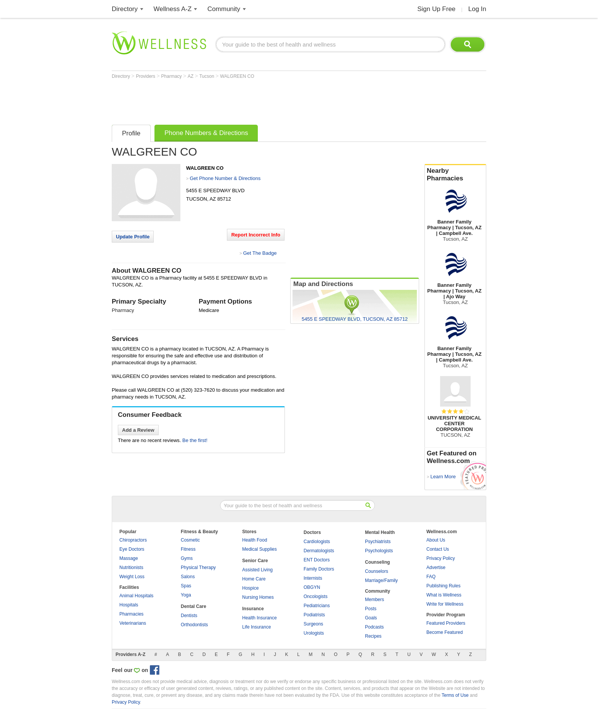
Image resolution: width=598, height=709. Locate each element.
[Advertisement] (250, 100)
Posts (370, 608)
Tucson (207, 76)
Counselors (376, 571)
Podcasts (374, 627)
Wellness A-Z (173, 9)
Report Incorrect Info (255, 235)
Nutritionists (131, 567)
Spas (186, 585)
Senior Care (255, 560)
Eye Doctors (131, 549)
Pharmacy (172, 76)
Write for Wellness (444, 604)
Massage (128, 558)
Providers (146, 76)
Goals (371, 618)
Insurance (253, 608)
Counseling (377, 562)
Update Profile (133, 237)
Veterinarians (132, 623)
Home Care (253, 579)
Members (374, 599)
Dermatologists (319, 550)
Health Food (254, 540)
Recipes (373, 636)
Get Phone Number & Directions (225, 178)
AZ (191, 76)
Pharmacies (131, 614)
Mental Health (380, 532)
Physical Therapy (198, 567)
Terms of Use (455, 695)
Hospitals (128, 605)
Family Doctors (319, 569)
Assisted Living (257, 569)
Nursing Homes (258, 597)
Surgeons (313, 624)
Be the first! (194, 440)
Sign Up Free (436, 9)
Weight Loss (132, 576)
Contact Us (437, 549)
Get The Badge (259, 253)
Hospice (250, 588)
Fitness (188, 549)
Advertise (435, 567)
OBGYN (312, 587)
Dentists (189, 615)
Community (223, 9)
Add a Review (138, 430)
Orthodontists (194, 624)
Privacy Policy (440, 558)
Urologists (314, 633)
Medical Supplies (259, 549)
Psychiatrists (378, 541)
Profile (131, 133)
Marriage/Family (381, 580)
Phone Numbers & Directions (206, 133)
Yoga (186, 595)
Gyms (187, 558)
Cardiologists (317, 541)
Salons (188, 576)
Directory (125, 9)
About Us (435, 540)
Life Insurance (256, 627)
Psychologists (379, 550)
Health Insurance (259, 618)
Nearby (455, 174)
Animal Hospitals (136, 595)
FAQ (431, 576)
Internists (313, 578)
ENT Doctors (317, 560)
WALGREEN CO (237, 76)
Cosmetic (190, 540)
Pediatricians (317, 605)
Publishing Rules (443, 585)
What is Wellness (443, 595)
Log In (477, 9)
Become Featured (444, 632)
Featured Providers (445, 623)
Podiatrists (314, 614)
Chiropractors (133, 540)
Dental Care (193, 606)
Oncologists (316, 596)
